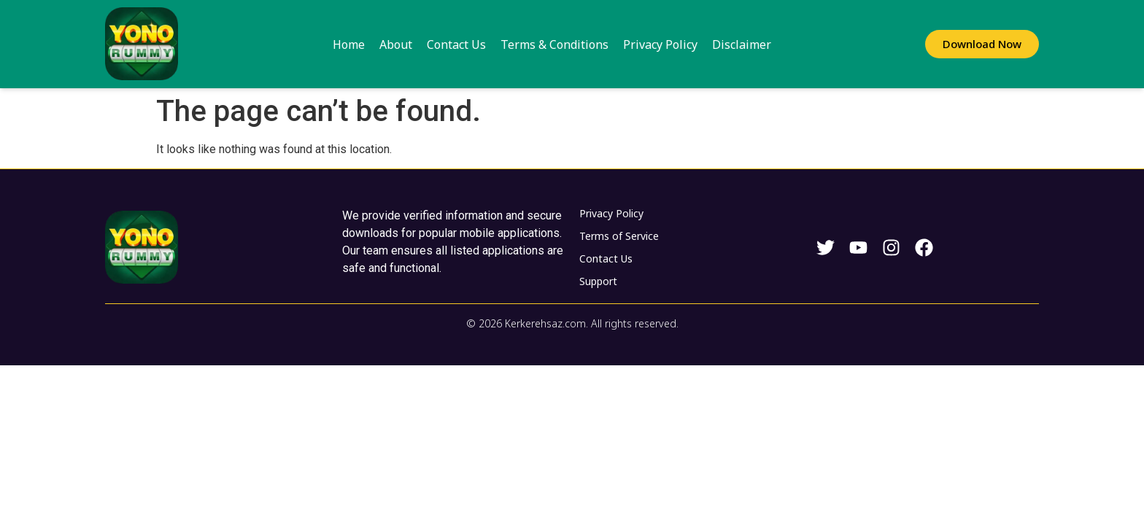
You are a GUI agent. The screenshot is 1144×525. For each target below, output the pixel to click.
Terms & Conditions (554, 44)
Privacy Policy (660, 44)
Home (349, 44)
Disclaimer (741, 44)
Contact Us (456, 44)
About (395, 44)
